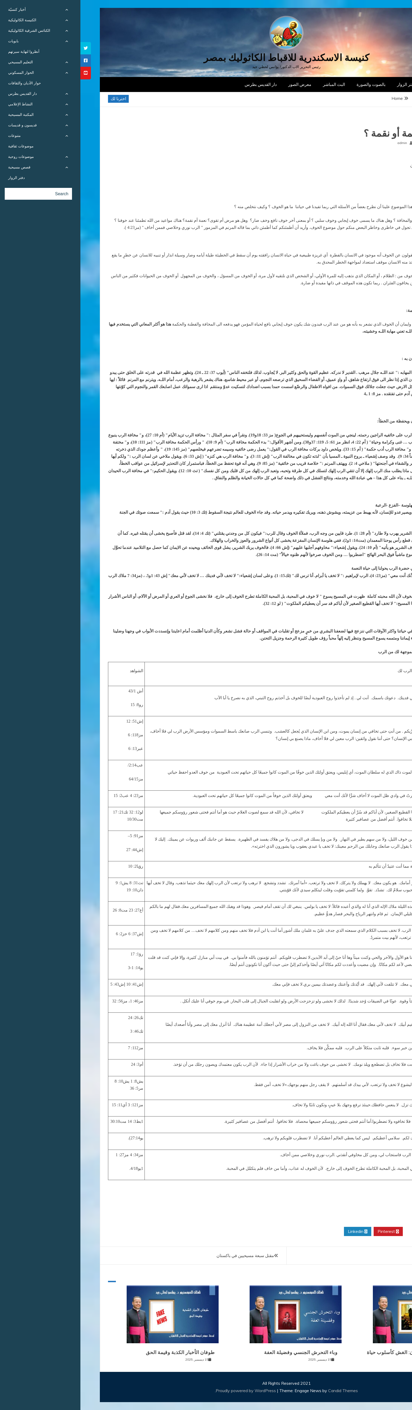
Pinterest (307, 1231)
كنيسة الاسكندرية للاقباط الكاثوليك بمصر (206, 57)
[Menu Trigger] (384, 11)
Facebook (368, 1231)
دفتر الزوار (326, 84)
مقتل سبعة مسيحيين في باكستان (165, 1255)
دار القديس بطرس (180, 84)
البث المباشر (254, 84)
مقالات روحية (371, 123)
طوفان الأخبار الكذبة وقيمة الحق (99, 1352)
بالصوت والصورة (290, 84)
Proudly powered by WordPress (166, 1390)
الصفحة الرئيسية (361, 84)
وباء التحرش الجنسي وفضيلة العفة (220, 1352)
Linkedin (277, 1231)
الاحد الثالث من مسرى (367, 1255)
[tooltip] (5, 48)
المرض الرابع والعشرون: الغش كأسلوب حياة (333, 1352)
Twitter (338, 1231)
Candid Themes (262, 1390)
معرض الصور (219, 84)
